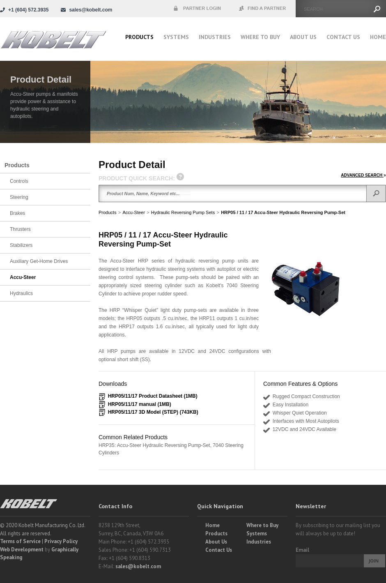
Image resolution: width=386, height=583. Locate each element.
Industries (215, 37)
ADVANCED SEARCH (363, 175)
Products (139, 37)
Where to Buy (262, 525)
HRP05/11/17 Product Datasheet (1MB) (153, 396)
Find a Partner (263, 8)
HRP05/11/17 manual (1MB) (139, 404)
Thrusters (20, 229)
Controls (19, 181)
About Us (303, 37)
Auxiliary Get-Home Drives (39, 261)
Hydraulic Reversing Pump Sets (183, 212)
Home (378, 37)
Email (302, 549)
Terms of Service (20, 541)
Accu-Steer (133, 212)
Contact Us (343, 37)
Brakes (17, 213)
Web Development (22, 549)
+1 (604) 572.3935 (28, 10)
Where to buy (260, 37)
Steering (19, 197)
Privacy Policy (61, 541)
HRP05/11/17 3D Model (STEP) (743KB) (153, 412)
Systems (176, 37)
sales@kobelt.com (138, 566)
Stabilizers (21, 245)
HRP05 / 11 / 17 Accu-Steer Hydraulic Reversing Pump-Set (283, 212)
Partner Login (197, 8)
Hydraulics (21, 293)
